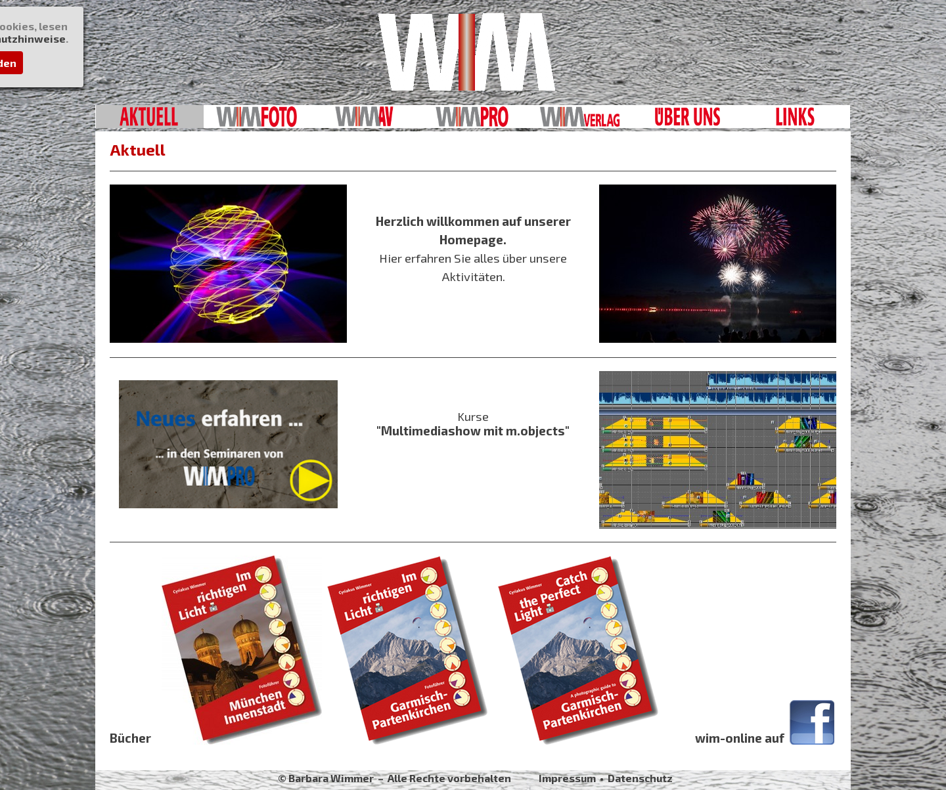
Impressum (567, 778)
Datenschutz (640, 778)
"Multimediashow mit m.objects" (473, 430)
